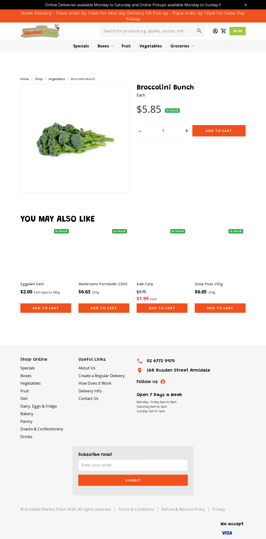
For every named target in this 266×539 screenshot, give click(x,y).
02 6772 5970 (161, 361)
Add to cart (45, 308)
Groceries (180, 46)
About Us (86, 368)
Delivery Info (90, 391)
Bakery (26, 413)
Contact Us (88, 398)
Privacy (218, 509)
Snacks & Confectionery (41, 429)
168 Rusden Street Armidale (178, 370)
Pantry (26, 421)
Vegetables (151, 46)
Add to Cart (219, 130)
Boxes (103, 46)
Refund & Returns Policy (183, 509)
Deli (23, 398)
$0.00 (237, 31)
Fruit (126, 46)
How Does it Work (94, 383)
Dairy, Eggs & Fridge (38, 406)
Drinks (26, 436)
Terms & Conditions (136, 509)
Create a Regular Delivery (101, 375)
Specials (81, 46)
